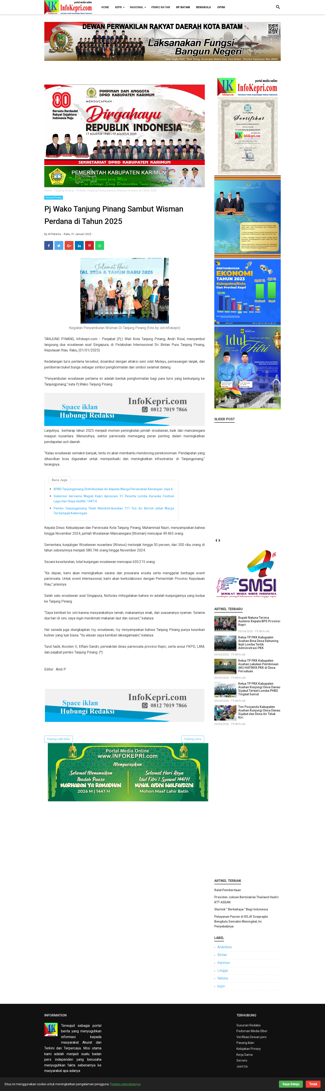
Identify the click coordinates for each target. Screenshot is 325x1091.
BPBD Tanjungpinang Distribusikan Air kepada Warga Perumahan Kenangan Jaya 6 (113, 489)
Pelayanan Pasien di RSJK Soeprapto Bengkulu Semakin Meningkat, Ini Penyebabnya (241, 921)
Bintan (222, 955)
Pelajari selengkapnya (125, 1084)
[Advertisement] (247, 801)
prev (216, 540)
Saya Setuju (290, 1084)
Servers (241, 1060)
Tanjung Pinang (54, 197)
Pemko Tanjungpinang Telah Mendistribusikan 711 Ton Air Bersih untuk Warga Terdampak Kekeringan (114, 511)
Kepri (118, 7)
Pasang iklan (245, 1043)
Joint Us (242, 1066)
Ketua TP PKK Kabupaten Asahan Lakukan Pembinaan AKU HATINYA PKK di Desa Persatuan (258, 666)
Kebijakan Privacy (248, 1049)
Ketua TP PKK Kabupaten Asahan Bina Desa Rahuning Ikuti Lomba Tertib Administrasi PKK (258, 643)
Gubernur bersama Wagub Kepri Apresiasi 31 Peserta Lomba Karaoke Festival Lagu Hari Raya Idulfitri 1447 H (114, 498)
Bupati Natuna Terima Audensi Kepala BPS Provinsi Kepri (259, 621)
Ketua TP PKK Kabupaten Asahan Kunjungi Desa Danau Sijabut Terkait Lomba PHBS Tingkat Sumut (259, 689)
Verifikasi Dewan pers (251, 1037)
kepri (221, 986)
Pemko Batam (160, 7)
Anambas (224, 947)
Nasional (136, 7)
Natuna (222, 978)
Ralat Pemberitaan (227, 890)
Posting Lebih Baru (58, 739)
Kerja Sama (244, 1054)
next (219, 540)
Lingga (222, 970)
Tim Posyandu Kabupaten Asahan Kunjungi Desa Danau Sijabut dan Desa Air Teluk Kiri (259, 712)
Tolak (313, 1084)
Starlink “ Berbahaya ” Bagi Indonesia (241, 909)
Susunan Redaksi (248, 1025)
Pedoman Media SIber (251, 1031)
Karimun (223, 963)
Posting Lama (192, 739)
